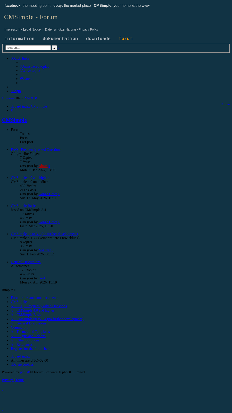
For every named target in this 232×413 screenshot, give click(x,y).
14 (28, 98)
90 (36, 98)
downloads (98, 38)
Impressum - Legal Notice (23, 29)
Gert (42, 278)
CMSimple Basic (23, 206)
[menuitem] (34, 66)
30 (32, 98)
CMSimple (14, 120)
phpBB (25, 372)
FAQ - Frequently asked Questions (36, 149)
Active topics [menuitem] (8, 98)
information (19, 38)
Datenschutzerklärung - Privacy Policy (72, 29)
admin (43, 166)
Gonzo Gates (48, 194)
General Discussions (26, 262)
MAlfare (45, 250)
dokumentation (60, 38)
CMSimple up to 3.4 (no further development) (44, 234)
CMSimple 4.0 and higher (29, 178)
